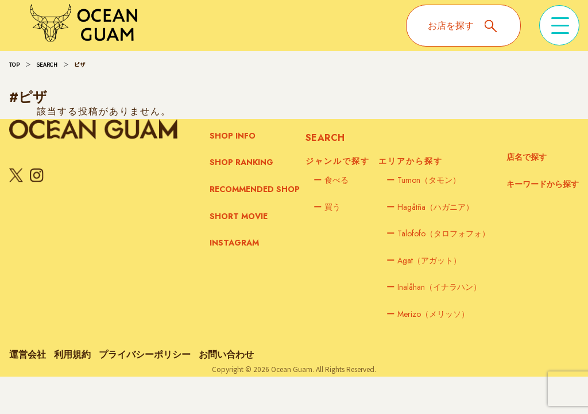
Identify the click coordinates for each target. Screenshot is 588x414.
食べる (331, 180)
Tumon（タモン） (423, 180)
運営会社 (27, 354)
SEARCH (46, 64)
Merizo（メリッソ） (427, 314)
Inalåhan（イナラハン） (433, 287)
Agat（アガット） (423, 260)
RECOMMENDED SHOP (255, 189)
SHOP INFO (233, 135)
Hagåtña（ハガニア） (430, 207)
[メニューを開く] (559, 25)
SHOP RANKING (241, 162)
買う (327, 207)
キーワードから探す (542, 184)
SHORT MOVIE (239, 216)
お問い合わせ (226, 354)
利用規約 (72, 354)
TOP (14, 64)
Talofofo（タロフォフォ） (438, 233)
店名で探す (526, 157)
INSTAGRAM (234, 242)
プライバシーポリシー (145, 354)
